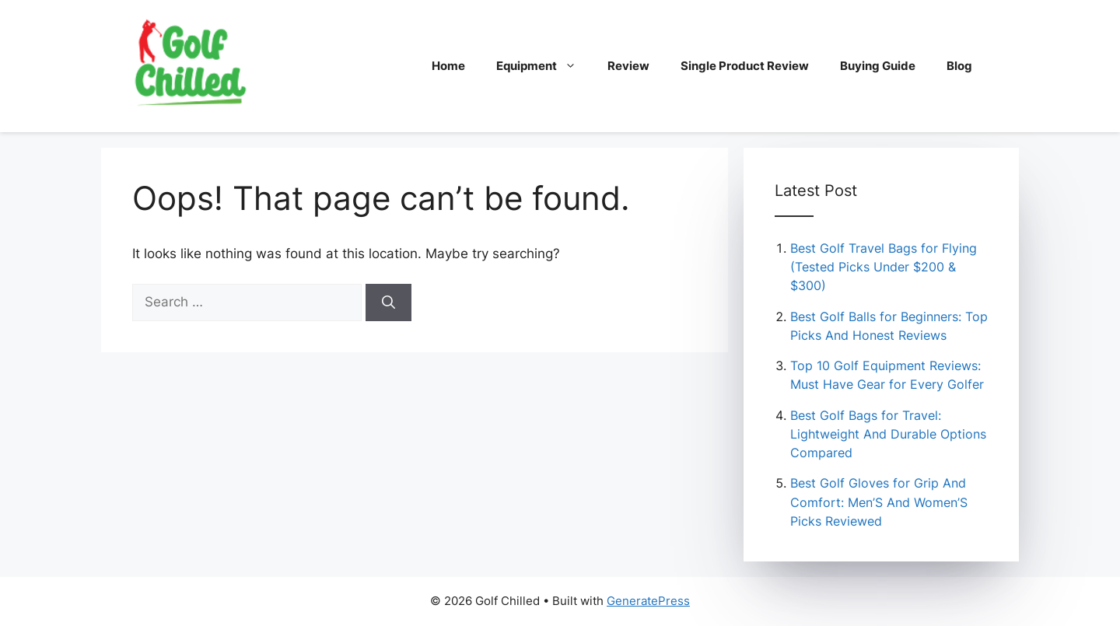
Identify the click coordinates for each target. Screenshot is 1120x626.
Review (628, 65)
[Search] (388, 302)
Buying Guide (877, 65)
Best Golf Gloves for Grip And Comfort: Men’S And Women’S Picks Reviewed (879, 501)
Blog (959, 65)
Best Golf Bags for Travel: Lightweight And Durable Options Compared (888, 433)
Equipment (544, 66)
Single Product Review (745, 65)
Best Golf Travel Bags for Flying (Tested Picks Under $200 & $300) (883, 266)
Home (448, 65)
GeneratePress (648, 600)
